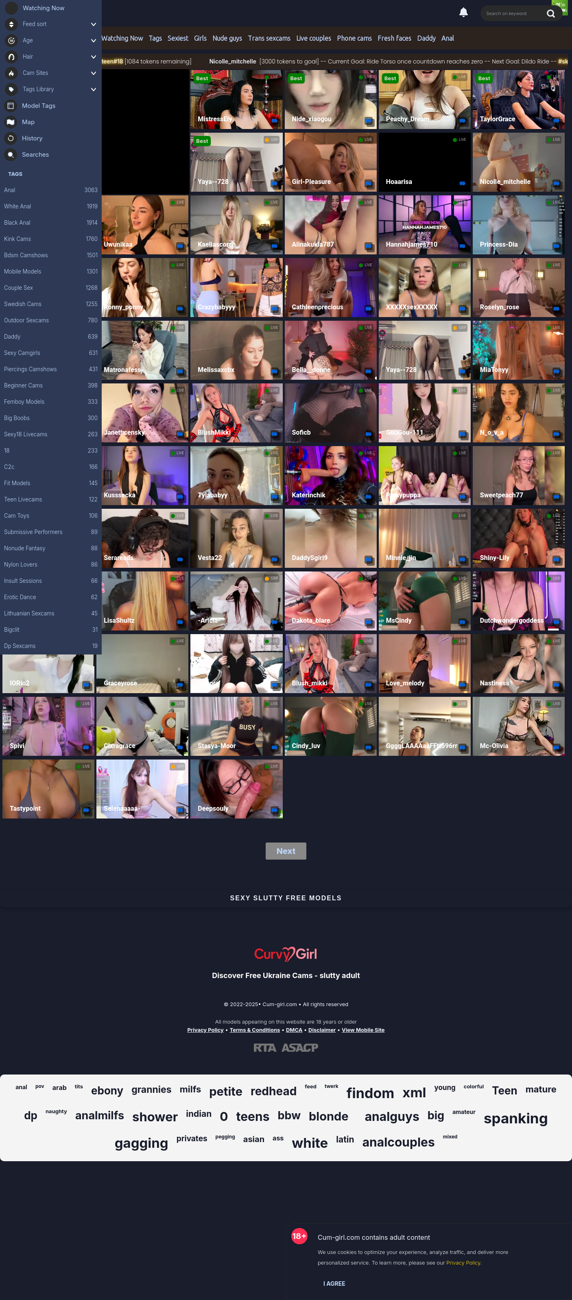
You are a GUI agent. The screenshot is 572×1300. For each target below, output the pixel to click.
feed (311, 1086)
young (444, 1087)
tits (79, 1086)
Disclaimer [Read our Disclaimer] (322, 1029)
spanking (516, 1118)
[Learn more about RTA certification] (265, 1048)
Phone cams (354, 38)
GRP (274, 140)
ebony (107, 1090)
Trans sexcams (269, 38)
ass (278, 1138)
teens (253, 1116)
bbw (289, 1115)
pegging (225, 1137)
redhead (274, 1091)
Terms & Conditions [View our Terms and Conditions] (254, 1029)
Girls (200, 38)
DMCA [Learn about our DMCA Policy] (294, 1029)
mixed (450, 1137)
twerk (331, 1086)
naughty (56, 1111)
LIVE (274, 77)
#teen (129, 61)
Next (286, 851)
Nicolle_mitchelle (255, 61)
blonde (329, 1116)
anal (21, 1086)
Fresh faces (394, 38)
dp (30, 1115)
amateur (464, 1111)
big (436, 1115)
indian (199, 1114)
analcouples (398, 1142)
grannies (151, 1089)
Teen (504, 1090)
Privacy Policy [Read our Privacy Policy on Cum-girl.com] (205, 1029)
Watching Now (122, 38)
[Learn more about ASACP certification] (300, 1048)
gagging (141, 1143)
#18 (141, 61)
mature (541, 1089)
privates (192, 1138)
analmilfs (99, 1115)
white (310, 1143)
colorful (474, 1086)
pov (39, 1086)
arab (59, 1087)
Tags (155, 38)
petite (225, 1091)
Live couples (313, 38)
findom (371, 1093)
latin (345, 1139)
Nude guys (227, 38)
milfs (190, 1089)
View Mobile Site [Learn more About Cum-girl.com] (363, 1029)
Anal (447, 38)
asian (253, 1139)
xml (414, 1092)
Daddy (426, 38)
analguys (392, 1116)
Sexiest (178, 38)
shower (155, 1116)
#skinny (110, 61)
